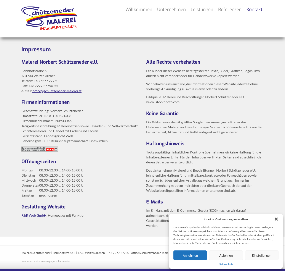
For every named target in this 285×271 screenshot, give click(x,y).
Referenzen (230, 9)
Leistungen (202, 9)
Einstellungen (261, 255)
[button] (276, 219)
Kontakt (255, 9)
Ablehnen (226, 255)
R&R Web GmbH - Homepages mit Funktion (45, 261)
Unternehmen (171, 9)
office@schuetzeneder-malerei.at (57, 91)
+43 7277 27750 (118, 253)
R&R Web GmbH (33, 215)
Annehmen (190, 255)
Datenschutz (226, 264)
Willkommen (138, 9)
